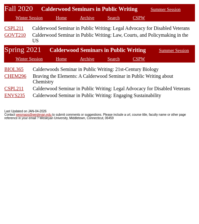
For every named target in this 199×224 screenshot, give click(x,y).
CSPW (139, 17)
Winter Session (29, 17)
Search (114, 17)
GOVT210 (15, 35)
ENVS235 (14, 95)
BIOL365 (13, 69)
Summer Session (166, 9)
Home (61, 17)
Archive (87, 17)
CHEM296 (15, 76)
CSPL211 (14, 28)
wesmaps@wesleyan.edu (34, 114)
